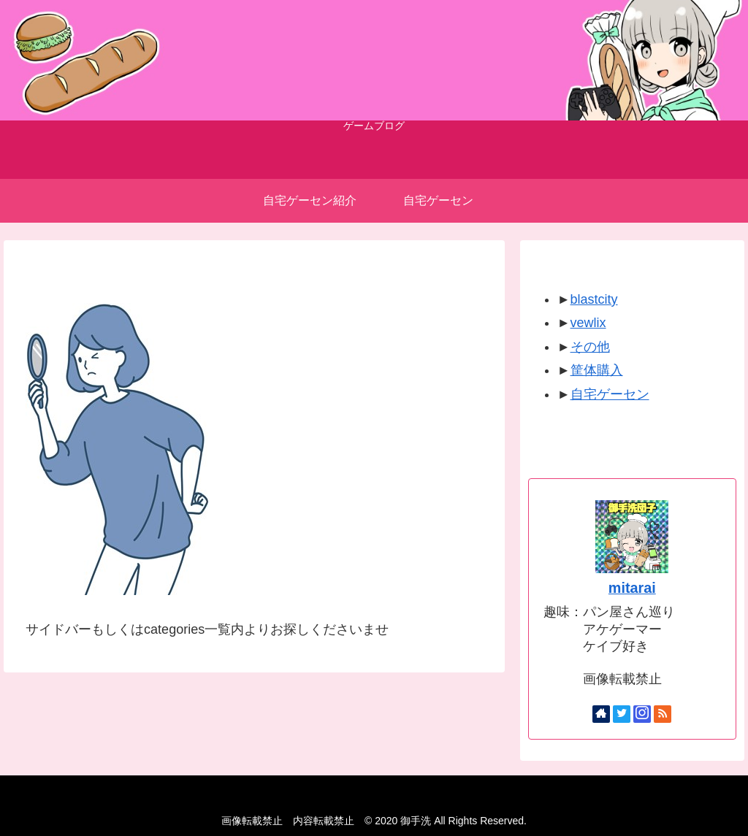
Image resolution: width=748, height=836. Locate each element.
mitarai (632, 588)
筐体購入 (596, 370)
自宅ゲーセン (609, 394)
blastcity (594, 299)
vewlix (588, 322)
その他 (590, 347)
